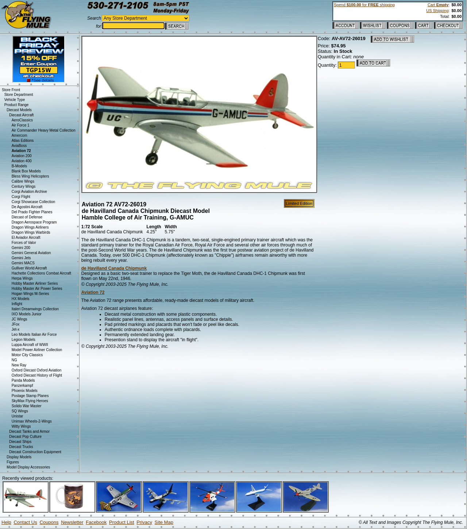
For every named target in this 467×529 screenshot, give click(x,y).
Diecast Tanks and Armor (29, 431)
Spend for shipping (364, 5)
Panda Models (23, 380)
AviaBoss (19, 146)
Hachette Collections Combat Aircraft (41, 273)
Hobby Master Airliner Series (35, 283)
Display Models (19, 457)
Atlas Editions (23, 141)
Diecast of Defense (27, 217)
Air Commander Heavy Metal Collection (44, 130)
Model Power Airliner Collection (37, 350)
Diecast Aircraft (21, 115)
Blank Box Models (26, 171)
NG (14, 360)
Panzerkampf (22, 386)
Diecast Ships (20, 442)
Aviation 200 (22, 156)
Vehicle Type (14, 100)
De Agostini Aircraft (27, 207)
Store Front (11, 90)
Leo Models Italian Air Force (34, 334)
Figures (13, 462)
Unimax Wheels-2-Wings (32, 421)
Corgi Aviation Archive (29, 192)
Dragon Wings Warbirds (31, 232)
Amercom (19, 135)
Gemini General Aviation (31, 253)
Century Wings (24, 186)
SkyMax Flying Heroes (30, 401)
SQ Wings (20, 411)
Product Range (16, 105)
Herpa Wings (22, 278)
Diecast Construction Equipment (35, 452)
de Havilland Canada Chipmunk (114, 268)
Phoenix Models (25, 391)
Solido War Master (27, 406)
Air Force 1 (21, 125)
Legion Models (23, 340)
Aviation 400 (22, 161)
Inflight (17, 304)
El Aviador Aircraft (26, 238)
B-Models (19, 166)
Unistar (17, 416)
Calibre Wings (23, 181)
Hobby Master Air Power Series (37, 289)
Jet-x (16, 329)
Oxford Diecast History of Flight (37, 375)
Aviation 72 (93, 292)
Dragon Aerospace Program (34, 222)
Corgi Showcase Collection (33, 202)
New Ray (19, 365)
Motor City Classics (27, 355)
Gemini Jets (21, 258)
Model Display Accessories (28, 467)
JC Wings (19, 319)
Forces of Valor (24, 243)
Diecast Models (19, 110)
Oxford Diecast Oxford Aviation (37, 370)
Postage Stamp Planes (30, 396)
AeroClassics (22, 120)
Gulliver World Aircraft (29, 268)
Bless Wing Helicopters (30, 176)
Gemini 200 (21, 248)
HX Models (21, 299)
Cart (438, 5)
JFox (16, 324)
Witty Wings (21, 426)
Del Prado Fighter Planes (32, 212)
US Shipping (437, 10)
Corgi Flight (21, 197)
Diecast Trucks (21, 447)
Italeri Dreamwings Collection (35, 309)
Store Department (18, 95)
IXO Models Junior (27, 314)
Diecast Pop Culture (25, 437)
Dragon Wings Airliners (30, 227)
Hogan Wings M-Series (30, 294)
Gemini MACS (23, 263)
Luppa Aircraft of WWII (30, 345)
